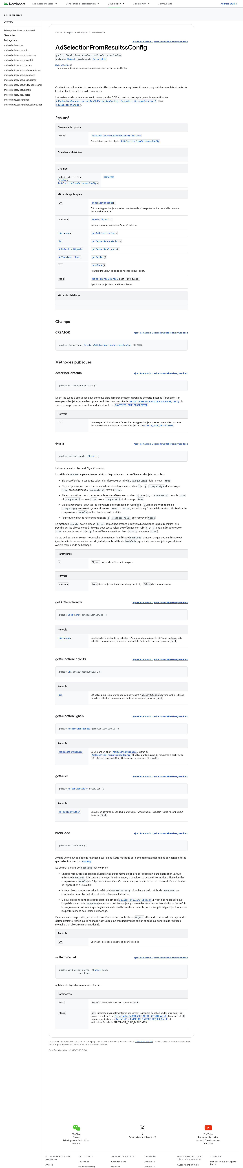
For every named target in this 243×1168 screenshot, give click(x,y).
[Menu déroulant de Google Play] (150, 3)
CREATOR (109, 177)
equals (95, 219)
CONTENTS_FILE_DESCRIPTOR (131, 405)
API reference (13, 15)
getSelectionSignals (104, 249)
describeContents (102, 202)
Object (71, 59)
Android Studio (229, 3)
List (61, 233)
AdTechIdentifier (69, 257)
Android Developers (64, 32)
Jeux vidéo (83, 1161)
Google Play (139, 3)
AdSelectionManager (68, 104)
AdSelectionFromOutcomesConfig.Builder (116, 135)
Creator (62, 180)
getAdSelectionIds (103, 233)
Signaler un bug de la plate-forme (223, 1163)
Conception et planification (81, 3)
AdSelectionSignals (70, 249)
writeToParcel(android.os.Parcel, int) (154, 401)
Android (49, 1164)
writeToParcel (100, 278)
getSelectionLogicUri (105, 241)
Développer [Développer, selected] (114, 3)
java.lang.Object (63, 65)
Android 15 (149, 1161)
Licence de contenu (144, 1041)
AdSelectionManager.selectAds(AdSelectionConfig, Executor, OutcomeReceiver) (106, 101)
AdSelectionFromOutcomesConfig (140, 141)
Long (67, 233)
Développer (82, 32)
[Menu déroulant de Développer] (125, 3)
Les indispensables (42, 3)
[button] (20, 45)
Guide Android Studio (188, 1164)
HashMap (86, 861)
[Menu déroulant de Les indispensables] (57, 3)
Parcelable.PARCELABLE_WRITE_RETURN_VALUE (140, 1016)
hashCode (97, 265)
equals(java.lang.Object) (135, 899)
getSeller (98, 257)
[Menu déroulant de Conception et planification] (100, 3)
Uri (60, 241)
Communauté (165, 3)
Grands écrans (118, 1161)
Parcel (114, 278)
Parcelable (99, 59)
